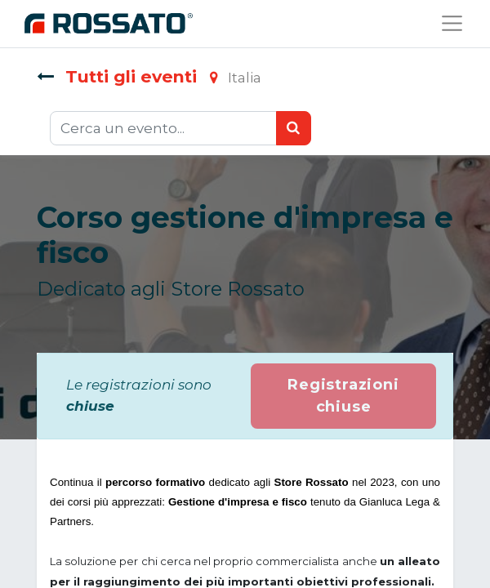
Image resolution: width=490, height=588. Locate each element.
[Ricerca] (293, 128)
